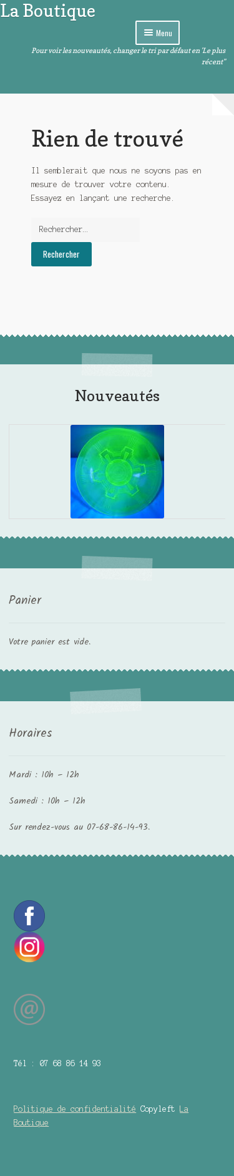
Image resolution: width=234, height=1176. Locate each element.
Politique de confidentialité (75, 1109)
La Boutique (47, 10)
